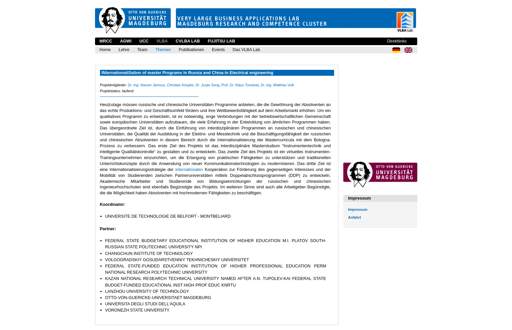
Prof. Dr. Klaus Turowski (240, 85)
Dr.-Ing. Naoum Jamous (146, 85)
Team (142, 49)
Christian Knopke (180, 85)
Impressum (358, 209)
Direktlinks (396, 41)
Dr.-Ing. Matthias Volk (277, 85)
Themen (163, 49)
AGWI (126, 41)
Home (105, 49)
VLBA (162, 41)
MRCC (106, 41)
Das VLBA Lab (246, 49)
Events (218, 49)
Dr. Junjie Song (207, 85)
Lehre (124, 49)
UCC (144, 41)
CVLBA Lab (188, 41)
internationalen (190, 169)
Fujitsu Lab (221, 41)
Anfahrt (354, 217)
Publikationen (191, 49)
